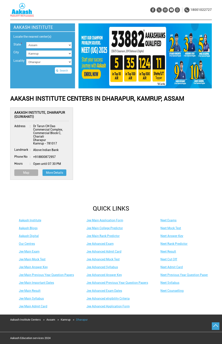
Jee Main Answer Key (33, 267)
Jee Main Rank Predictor (103, 236)
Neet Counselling (172, 290)
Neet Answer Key (171, 236)
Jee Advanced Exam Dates (104, 290)
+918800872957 (44, 157)
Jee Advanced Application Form (108, 306)
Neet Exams (168, 220)
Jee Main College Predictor (105, 228)
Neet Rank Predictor (174, 243)
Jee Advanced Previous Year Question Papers (117, 282)
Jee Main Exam (29, 251)
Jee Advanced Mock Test (103, 259)
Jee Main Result (30, 290)
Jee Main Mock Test (32, 259)
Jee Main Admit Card (33, 306)
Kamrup (65, 319)
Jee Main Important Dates (36, 282)
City (16, 52)
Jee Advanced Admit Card (104, 251)
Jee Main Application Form (105, 220)
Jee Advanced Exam (100, 243)
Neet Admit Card (171, 267)
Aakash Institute (30, 220)
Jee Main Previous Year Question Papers (46, 275)
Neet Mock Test (170, 228)
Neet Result (168, 251)
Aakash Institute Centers (25, 319)
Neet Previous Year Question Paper (184, 275)
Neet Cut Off (168, 259)
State (17, 44)
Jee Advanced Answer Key (104, 275)
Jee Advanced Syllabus (102, 267)
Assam (50, 319)
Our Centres (27, 243)
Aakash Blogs (28, 228)
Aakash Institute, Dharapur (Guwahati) (39, 114)
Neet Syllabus (169, 282)
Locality (18, 60)
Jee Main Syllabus (31, 298)
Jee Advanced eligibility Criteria (108, 298)
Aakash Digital (29, 236)
